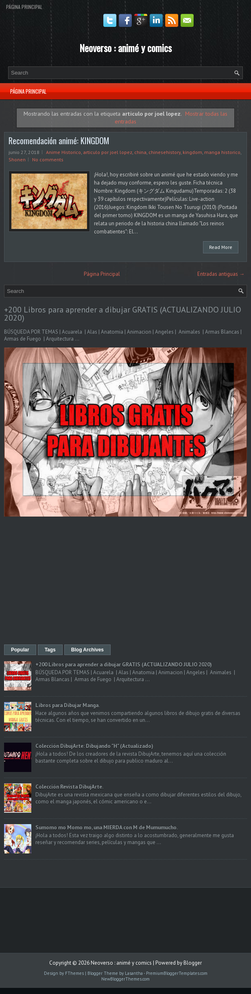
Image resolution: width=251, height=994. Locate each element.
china (140, 152)
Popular (20, 650)
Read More (220, 247)
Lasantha (134, 973)
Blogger (192, 962)
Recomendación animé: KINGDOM (59, 140)
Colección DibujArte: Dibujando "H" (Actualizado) (94, 746)
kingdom (192, 152)
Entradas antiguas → (220, 273)
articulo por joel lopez (107, 152)
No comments (47, 159)
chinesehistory (164, 152)
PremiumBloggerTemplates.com (176, 973)
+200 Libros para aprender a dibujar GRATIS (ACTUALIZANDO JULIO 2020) (122, 313)
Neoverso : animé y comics (125, 47)
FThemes (74, 973)
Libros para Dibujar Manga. (67, 705)
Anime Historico (63, 152)
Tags (50, 650)
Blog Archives (87, 650)
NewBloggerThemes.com (125, 979)
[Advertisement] (125, 581)
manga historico (222, 152)
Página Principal (24, 6)
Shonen (17, 159)
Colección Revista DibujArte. (69, 786)
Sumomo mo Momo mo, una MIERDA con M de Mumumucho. (106, 827)
